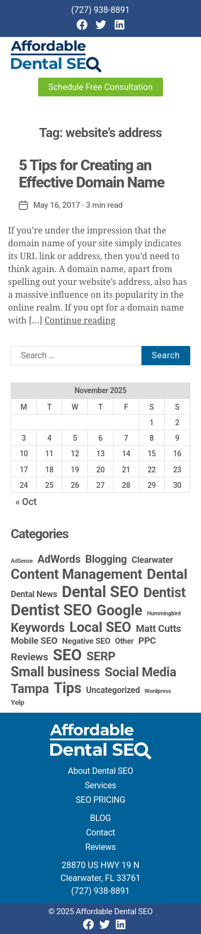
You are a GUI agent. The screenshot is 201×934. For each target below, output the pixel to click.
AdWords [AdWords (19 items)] (59, 559)
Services (100, 785)
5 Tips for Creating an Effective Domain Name (91, 173)
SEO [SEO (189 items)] (67, 655)
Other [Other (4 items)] (124, 641)
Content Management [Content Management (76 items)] (76, 574)
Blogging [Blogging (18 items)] (106, 559)
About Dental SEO (100, 771)
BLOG (100, 818)
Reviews (100, 847)
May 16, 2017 (56, 205)
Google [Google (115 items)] (119, 610)
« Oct (25, 501)
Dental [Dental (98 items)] (167, 574)
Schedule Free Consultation (100, 87)
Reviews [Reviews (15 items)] (29, 657)
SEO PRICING (100, 800)
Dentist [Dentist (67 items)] (164, 592)
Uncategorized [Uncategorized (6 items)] (113, 690)
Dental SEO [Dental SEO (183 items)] (100, 592)
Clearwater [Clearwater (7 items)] (152, 560)
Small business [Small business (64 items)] (55, 672)
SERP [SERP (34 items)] (100, 656)
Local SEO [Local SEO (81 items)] (100, 627)
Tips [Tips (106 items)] (67, 688)
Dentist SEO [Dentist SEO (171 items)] (51, 610)
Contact (100, 832)
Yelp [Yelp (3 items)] (17, 702)
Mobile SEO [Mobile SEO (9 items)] (34, 640)
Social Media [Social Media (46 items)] (140, 672)
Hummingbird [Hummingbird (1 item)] (164, 613)
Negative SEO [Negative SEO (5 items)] (86, 641)
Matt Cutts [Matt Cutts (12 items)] (158, 628)
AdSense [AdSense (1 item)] (22, 561)
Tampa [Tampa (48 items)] (30, 688)
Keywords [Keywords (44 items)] (38, 627)
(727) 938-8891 (100, 10)
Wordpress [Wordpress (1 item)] (158, 691)
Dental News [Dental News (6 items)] (34, 594)
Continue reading (79, 320)
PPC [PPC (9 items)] (147, 640)
